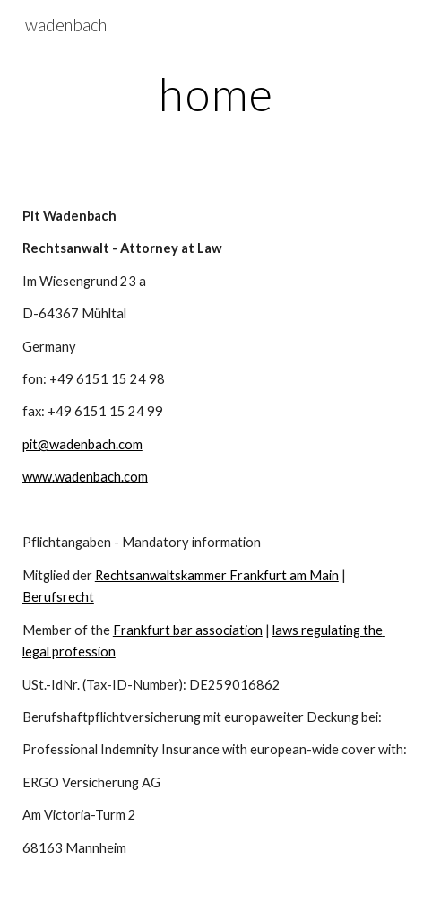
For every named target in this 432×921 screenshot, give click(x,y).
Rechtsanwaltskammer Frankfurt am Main (217, 575)
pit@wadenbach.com (82, 444)
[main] (216, 94)
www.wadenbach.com (85, 476)
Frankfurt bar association (188, 630)
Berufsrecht (58, 596)
